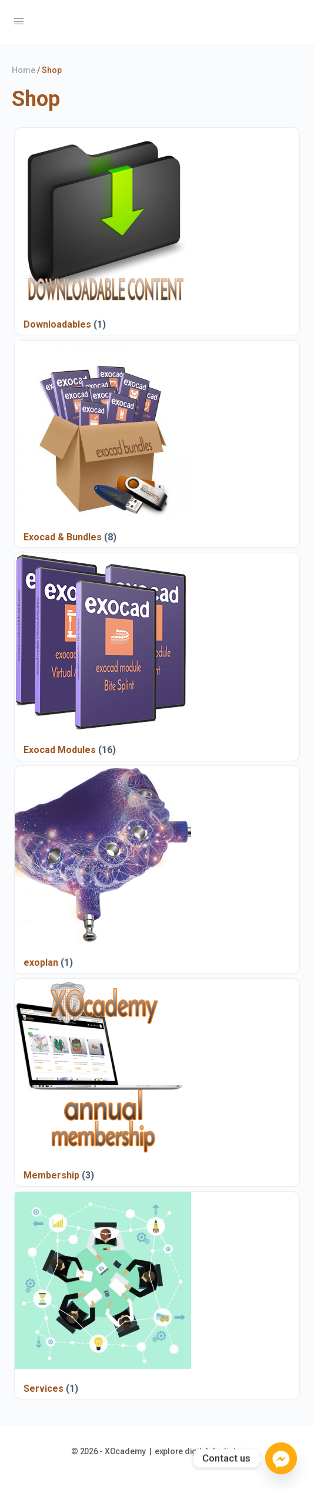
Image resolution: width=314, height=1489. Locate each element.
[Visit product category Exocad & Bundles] (103, 444)
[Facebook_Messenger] (281, 1458)
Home (23, 70)
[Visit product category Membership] (103, 1082)
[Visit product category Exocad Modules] (103, 656)
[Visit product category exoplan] (103, 869)
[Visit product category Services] (103, 1295)
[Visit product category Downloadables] (103, 231)
